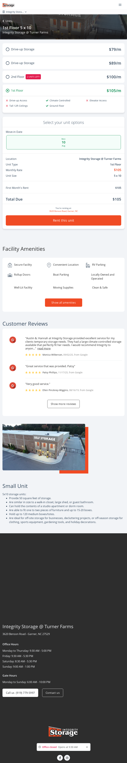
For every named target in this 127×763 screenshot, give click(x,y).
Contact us (53, 693)
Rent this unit (63, 220)
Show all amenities (63, 302)
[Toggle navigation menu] (121, 5)
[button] (60, 758)
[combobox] (63, 747)
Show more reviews (63, 404)
